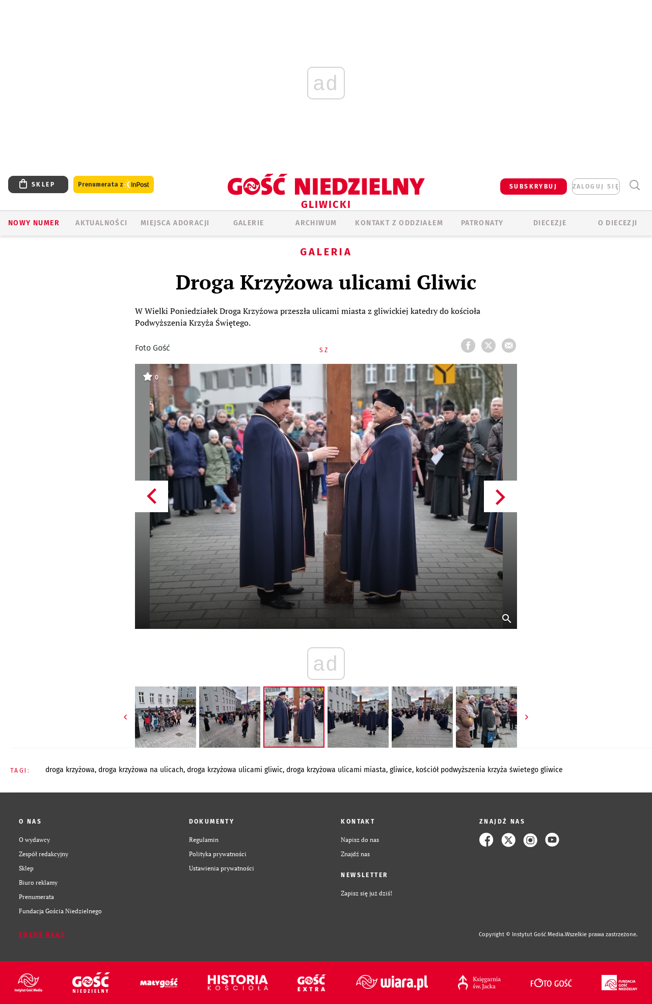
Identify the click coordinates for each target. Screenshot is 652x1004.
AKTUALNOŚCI (101, 223)
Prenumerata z (113, 185)
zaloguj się (596, 186)
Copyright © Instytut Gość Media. (522, 934)
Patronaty (482, 223)
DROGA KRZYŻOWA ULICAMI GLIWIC (235, 769)
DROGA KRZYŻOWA (70, 769)
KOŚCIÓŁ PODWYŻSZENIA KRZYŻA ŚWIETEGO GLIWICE (489, 769)
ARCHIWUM (316, 223)
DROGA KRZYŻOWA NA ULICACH (140, 769)
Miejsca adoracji (175, 223)
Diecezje (549, 223)
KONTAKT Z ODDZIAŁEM (399, 223)
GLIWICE (401, 769)
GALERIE (248, 223)
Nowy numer (34, 223)
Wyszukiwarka (634, 185)
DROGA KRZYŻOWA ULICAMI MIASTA (336, 769)
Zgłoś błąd (42, 934)
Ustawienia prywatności (221, 868)
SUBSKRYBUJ (533, 186)
